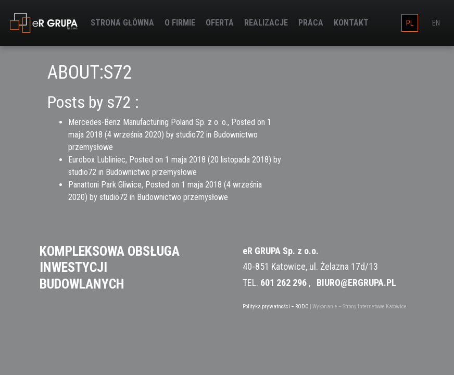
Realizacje (266, 23)
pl (409, 23)
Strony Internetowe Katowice (375, 306)
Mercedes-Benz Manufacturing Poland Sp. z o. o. (148, 122)
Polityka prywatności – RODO (276, 306)
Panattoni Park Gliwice (105, 185)
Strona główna (122, 23)
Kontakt (351, 23)
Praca (310, 23)
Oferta (220, 23)
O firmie (180, 23)
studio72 (190, 135)
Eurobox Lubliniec (96, 160)
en (436, 23)
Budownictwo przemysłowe (151, 172)
